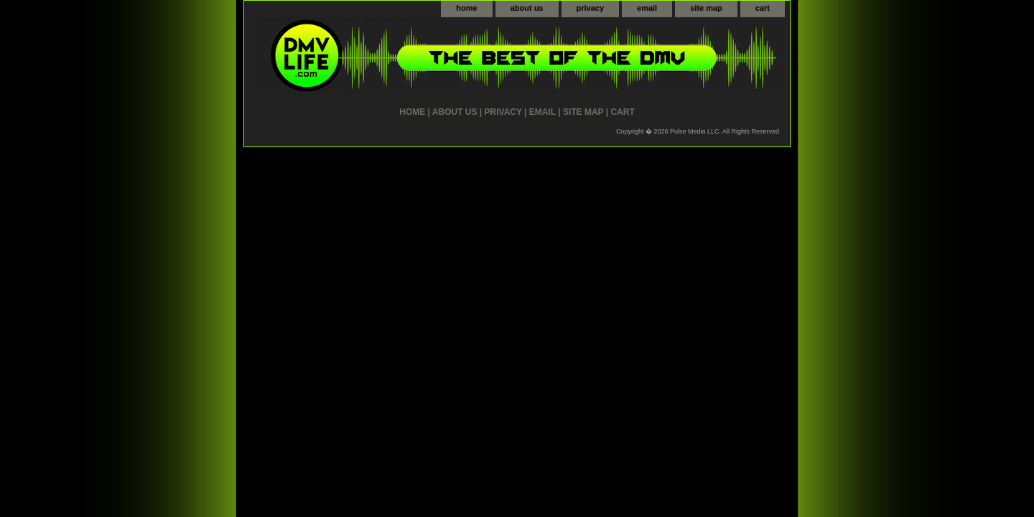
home (466, 8)
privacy (591, 8)
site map (706, 8)
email (647, 8)
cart (762, 8)
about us (527, 8)
